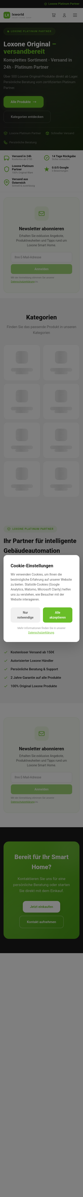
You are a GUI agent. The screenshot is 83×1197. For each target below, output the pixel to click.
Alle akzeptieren (58, 615)
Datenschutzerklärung (41, 632)
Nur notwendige (25, 615)
